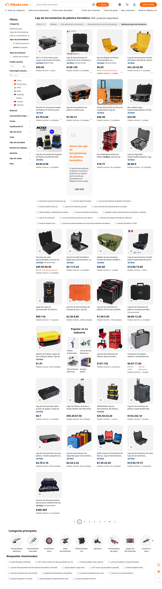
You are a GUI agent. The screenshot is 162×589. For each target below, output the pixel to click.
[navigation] (19, 270)
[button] (93, 4)
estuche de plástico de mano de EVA (22, 573)
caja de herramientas (46, 218)
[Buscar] (102, 5)
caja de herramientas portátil (74, 207)
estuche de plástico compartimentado (123, 562)
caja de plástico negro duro (73, 567)
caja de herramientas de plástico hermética (113, 201)
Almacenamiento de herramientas (102, 24)
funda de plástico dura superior (90, 562)
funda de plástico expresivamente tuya (52, 579)
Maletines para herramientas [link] (133, 24)
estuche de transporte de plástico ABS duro (114, 218)
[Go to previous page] (74, 521)
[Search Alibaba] (63, 4)
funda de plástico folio (133, 567)
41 (110, 522)
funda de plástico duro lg (47, 207)
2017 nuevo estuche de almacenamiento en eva (54, 562)
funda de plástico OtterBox (19, 562)
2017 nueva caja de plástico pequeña (104, 567)
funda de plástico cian (46, 223)
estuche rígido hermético (81, 201)
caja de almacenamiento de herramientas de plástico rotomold (32, 567)
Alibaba (53, 24)
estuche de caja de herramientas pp (51, 201)
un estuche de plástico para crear (90, 573)
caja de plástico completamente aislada (52, 212)
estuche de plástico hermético (85, 212)
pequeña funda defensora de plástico (57, 573)
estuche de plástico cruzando (20, 579)
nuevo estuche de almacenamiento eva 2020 (109, 207)
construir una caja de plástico (121, 573)
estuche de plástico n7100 (126, 223)
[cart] (127, 5)
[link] (158, 565)
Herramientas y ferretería (72, 24)
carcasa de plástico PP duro (84, 579)
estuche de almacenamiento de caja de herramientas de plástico (85, 223)
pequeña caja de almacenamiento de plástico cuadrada (124, 212)
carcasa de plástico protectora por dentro (76, 218)
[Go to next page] (115, 521)
